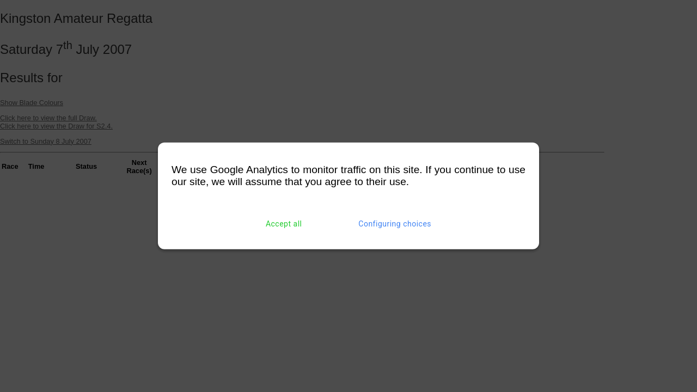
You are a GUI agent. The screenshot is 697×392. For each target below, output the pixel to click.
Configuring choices (395, 224)
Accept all (284, 224)
